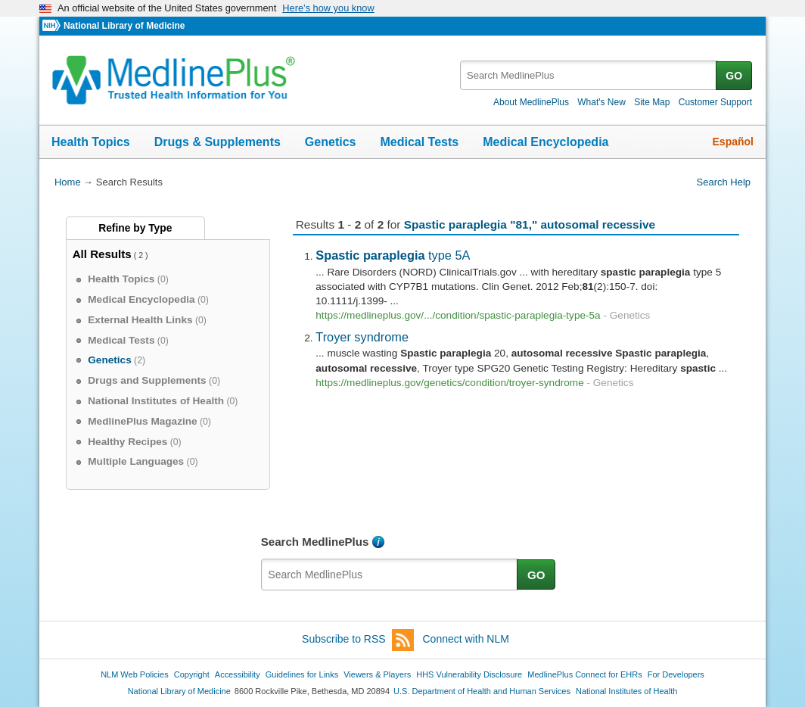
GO (734, 76)
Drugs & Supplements (217, 141)
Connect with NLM (466, 639)
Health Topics (90, 141)
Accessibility (237, 674)
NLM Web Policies (135, 674)
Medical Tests (419, 141)
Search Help (724, 182)
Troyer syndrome (362, 337)
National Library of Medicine (124, 25)
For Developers (676, 674)
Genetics (330, 141)
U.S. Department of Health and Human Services (481, 691)
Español (733, 141)
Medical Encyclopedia (545, 141)
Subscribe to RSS (358, 640)
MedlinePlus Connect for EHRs (584, 674)
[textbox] (589, 75)
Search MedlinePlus (315, 541)
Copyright (192, 674)
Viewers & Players (377, 674)
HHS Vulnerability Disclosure (469, 674)
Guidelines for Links (302, 674)
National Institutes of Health (626, 691)
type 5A (392, 255)
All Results (102, 254)
